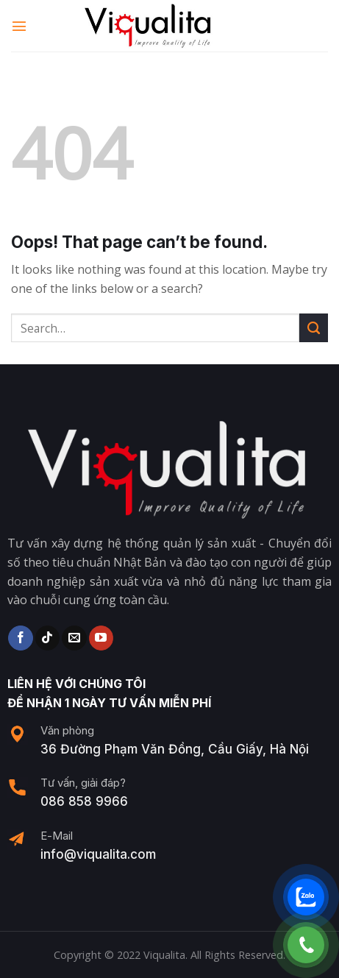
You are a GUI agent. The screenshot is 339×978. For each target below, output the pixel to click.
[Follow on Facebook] (20, 638)
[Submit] (313, 327)
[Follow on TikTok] (47, 638)
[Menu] (20, 25)
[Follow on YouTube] (101, 638)
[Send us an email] (74, 638)
